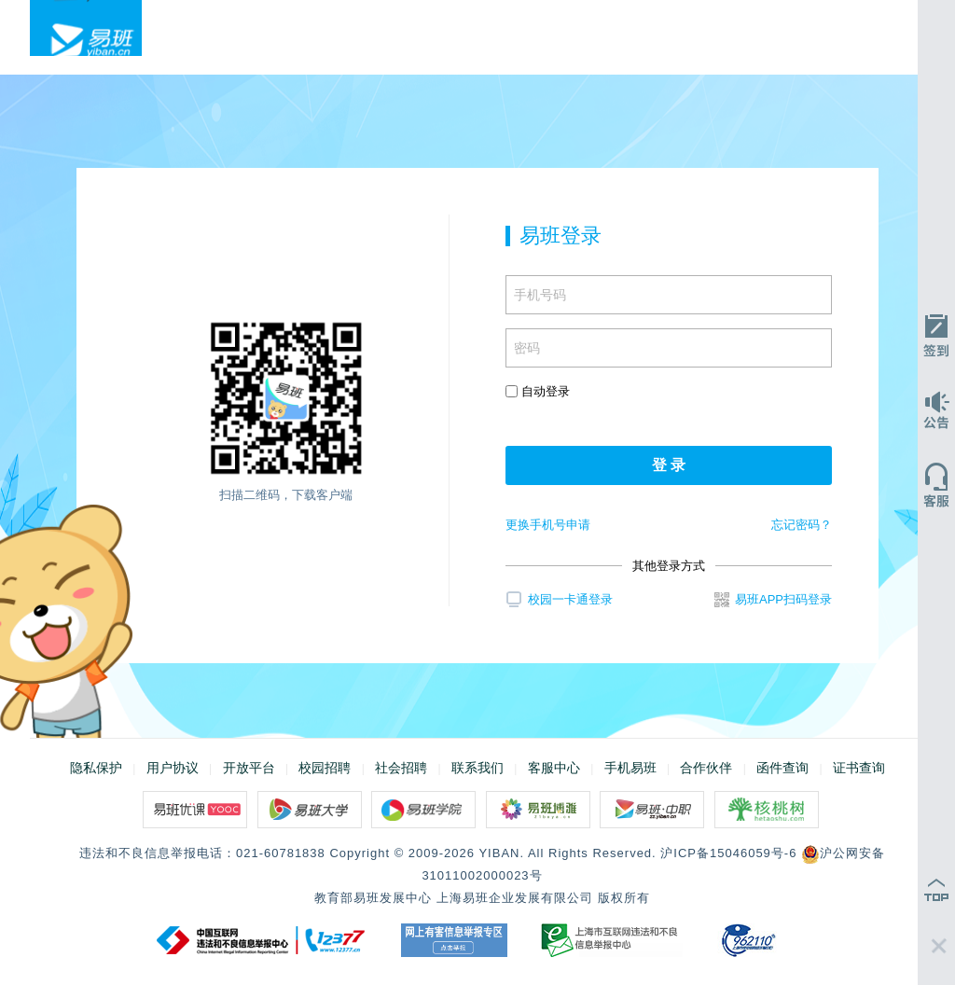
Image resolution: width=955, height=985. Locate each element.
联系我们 (477, 767)
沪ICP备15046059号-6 (728, 853)
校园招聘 (324, 767)
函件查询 (782, 767)
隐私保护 (96, 767)
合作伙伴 (706, 767)
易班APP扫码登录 (773, 599)
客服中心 (554, 767)
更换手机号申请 (547, 525)
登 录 (668, 465)
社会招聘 (401, 767)
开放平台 (249, 767)
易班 (86, 28)
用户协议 (172, 767)
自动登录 (537, 391)
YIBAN (498, 853)
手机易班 (630, 767)
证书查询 (859, 767)
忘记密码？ (801, 525)
